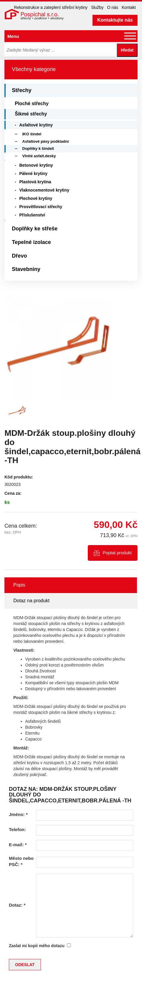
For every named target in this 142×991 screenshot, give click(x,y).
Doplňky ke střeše (35, 229)
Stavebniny (26, 269)
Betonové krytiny (36, 165)
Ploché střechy (32, 103)
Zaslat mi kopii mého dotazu (36, 945)
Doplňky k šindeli (38, 148)
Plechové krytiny (35, 198)
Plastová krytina (35, 181)
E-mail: (18, 844)
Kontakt (129, 7)
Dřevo (19, 256)
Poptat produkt (117, 552)
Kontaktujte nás (115, 20)
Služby (97, 7)
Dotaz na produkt (31, 600)
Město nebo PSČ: (21, 861)
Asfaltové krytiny (36, 125)
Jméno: (18, 814)
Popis (19, 584)
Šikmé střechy (31, 113)
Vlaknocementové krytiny (44, 190)
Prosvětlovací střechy (40, 206)
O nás (112, 7)
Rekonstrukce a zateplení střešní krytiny (50, 7)
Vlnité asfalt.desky (39, 156)
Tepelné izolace (31, 242)
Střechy (21, 90)
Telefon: (17, 829)
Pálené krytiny (33, 173)
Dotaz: (17, 905)
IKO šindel (31, 134)
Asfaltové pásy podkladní (45, 141)
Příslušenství (32, 215)
